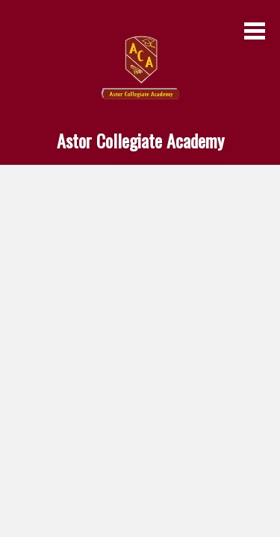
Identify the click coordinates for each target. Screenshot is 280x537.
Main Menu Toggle (254, 31)
